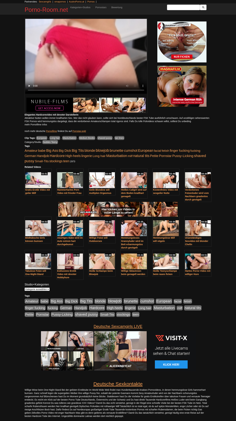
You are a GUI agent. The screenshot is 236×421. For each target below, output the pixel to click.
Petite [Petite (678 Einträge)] (154, 156)
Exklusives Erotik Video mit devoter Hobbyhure (66, 274)
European (42, 138)
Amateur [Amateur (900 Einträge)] (31, 150)
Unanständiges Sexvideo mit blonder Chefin (196, 241)
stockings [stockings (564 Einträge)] (56, 161)
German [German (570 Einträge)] (30, 156)
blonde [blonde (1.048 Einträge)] (90, 151)
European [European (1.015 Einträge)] (145, 151)
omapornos (60, 1)
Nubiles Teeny (50, 142)
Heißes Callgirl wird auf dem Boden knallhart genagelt (134, 193)
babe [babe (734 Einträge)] (42, 150)
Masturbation (69, 138)
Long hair (54, 138)
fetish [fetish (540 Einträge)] (165, 150)
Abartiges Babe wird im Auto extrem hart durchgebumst (70, 241)
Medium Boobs (87, 138)
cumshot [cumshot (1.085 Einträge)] (130, 150)
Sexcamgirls (45, 1)
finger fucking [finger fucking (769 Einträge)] (180, 150)
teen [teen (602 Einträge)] (66, 161)
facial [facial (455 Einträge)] (157, 150)
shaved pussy (105, 138)
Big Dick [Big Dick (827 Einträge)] (65, 150)
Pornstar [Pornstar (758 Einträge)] (165, 156)
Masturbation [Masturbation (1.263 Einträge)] (116, 156)
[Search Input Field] (183, 7)
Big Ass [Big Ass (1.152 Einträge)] (52, 150)
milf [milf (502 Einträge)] (130, 156)
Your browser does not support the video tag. (86, 56)
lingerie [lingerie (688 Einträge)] (86, 156)
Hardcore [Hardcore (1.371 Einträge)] (57, 156)
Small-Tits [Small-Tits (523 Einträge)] (42, 161)
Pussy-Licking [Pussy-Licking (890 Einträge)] (182, 156)
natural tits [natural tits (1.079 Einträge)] (141, 156)
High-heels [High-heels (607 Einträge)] (73, 156)
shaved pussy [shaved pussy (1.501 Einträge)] (86, 314)
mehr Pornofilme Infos (36, 124)
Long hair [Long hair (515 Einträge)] (99, 156)
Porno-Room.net (46, 9)
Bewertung (116, 7)
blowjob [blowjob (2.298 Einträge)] (102, 150)
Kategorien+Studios (80, 7)
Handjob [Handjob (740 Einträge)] (43, 156)
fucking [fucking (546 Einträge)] (195, 150)
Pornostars (101, 7)
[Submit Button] (203, 7)
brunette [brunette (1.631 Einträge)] (116, 150)
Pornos (91, 1)
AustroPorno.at (76, 1)
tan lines (119, 138)
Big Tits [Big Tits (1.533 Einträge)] (78, 150)
